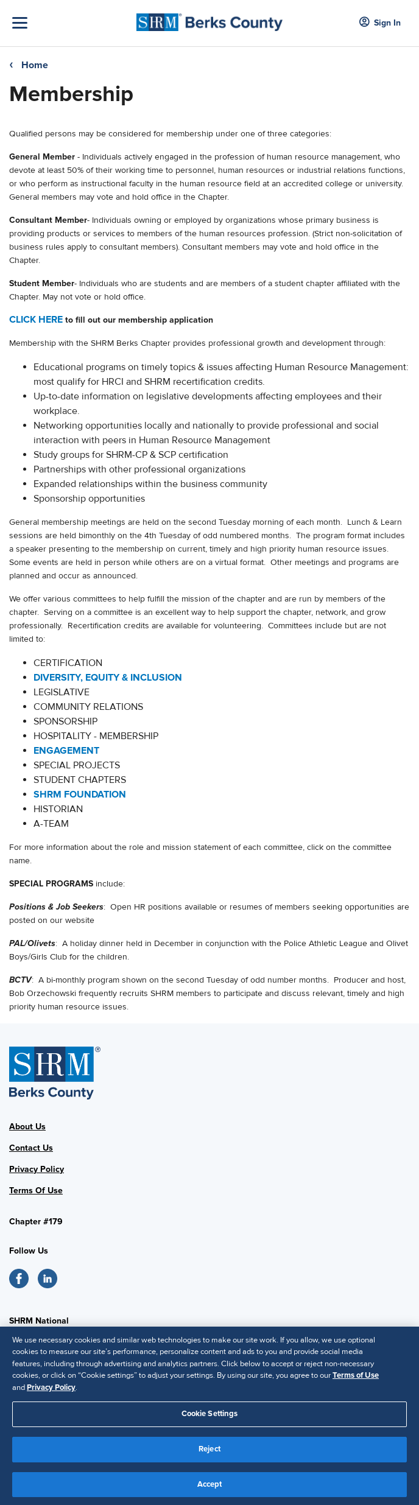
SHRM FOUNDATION (79, 794)
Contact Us (31, 1148)
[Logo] (209, 18)
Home (34, 65)
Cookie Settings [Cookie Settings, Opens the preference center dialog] (209, 1419)
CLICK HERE (36, 320)
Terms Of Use (36, 1190)
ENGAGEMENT (67, 751)
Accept (209, 1489)
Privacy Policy (36, 1169)
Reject (209, 1454)
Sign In (380, 22)
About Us (27, 1126)
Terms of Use (356, 1381)
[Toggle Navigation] (71, 23)
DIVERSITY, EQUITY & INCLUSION (107, 677)
